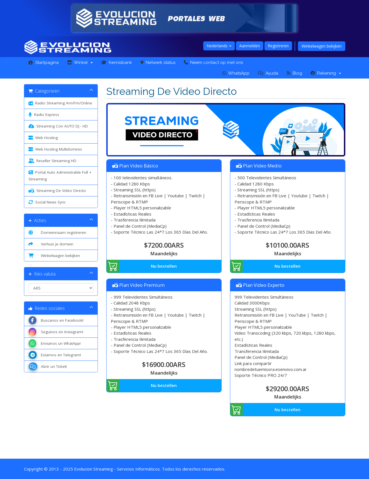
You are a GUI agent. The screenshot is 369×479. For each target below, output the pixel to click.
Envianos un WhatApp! (54, 343)
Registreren (278, 45)
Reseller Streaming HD (52, 160)
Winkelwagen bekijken (322, 46)
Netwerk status (157, 62)
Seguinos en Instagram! (55, 331)
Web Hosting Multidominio (55, 149)
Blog (294, 73)
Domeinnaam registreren (57, 232)
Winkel (80, 62)
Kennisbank (116, 62)
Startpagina (43, 62)
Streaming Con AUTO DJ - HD (58, 126)
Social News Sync (47, 202)
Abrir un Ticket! (47, 366)
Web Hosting (43, 137)
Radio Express (43, 114)
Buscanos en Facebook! (55, 320)
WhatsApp (235, 73)
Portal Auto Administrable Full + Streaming (59, 175)
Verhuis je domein (50, 244)
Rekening (326, 73)
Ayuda (268, 73)
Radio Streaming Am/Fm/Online (60, 103)
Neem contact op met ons (213, 62)
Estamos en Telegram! (54, 355)
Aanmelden (249, 45)
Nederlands (219, 45)
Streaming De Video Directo (57, 190)
